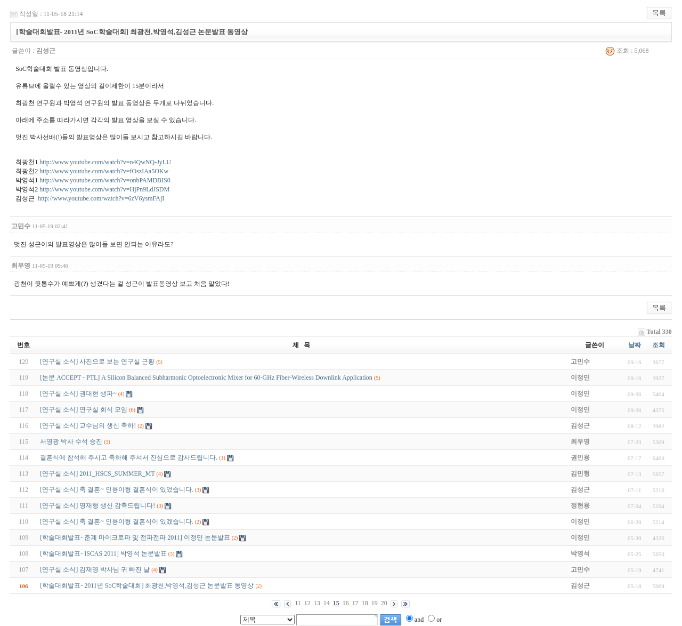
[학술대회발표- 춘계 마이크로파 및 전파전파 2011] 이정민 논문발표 (135, 537)
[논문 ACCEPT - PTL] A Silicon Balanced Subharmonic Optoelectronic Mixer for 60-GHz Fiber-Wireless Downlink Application (206, 377)
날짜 (634, 345)
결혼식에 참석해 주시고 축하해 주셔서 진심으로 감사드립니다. (128, 457)
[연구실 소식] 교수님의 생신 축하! (88, 425)
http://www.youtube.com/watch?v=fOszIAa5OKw (103, 171)
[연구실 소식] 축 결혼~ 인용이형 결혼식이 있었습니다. (116, 489)
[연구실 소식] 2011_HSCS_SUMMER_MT (97, 473)
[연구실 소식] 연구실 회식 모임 (83, 409)
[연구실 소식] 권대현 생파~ (78, 393)
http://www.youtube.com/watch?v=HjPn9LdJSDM (104, 189)
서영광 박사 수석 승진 (71, 441)
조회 (658, 345)
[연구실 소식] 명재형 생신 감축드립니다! (97, 505)
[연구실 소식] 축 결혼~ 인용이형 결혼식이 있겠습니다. (116, 521)
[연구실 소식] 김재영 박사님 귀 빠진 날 (95, 569)
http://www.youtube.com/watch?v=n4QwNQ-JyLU (105, 162)
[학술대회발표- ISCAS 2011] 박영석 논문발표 (103, 553)
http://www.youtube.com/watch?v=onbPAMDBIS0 (104, 180)
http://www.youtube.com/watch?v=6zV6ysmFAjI (101, 198)
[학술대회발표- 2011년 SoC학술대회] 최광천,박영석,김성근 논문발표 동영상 (147, 585)
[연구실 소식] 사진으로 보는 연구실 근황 (97, 361)
